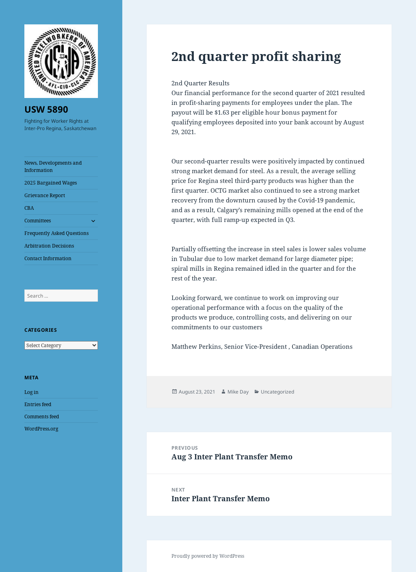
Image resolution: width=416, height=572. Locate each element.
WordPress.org (41, 428)
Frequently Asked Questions (56, 233)
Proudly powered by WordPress (207, 555)
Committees (37, 220)
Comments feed (41, 416)
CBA (29, 207)
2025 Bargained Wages (50, 182)
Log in (31, 392)
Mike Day (238, 391)
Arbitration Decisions (49, 245)
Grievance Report (44, 195)
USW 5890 (46, 109)
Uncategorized (277, 391)
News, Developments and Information (53, 166)
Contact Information (48, 258)
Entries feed (37, 404)
